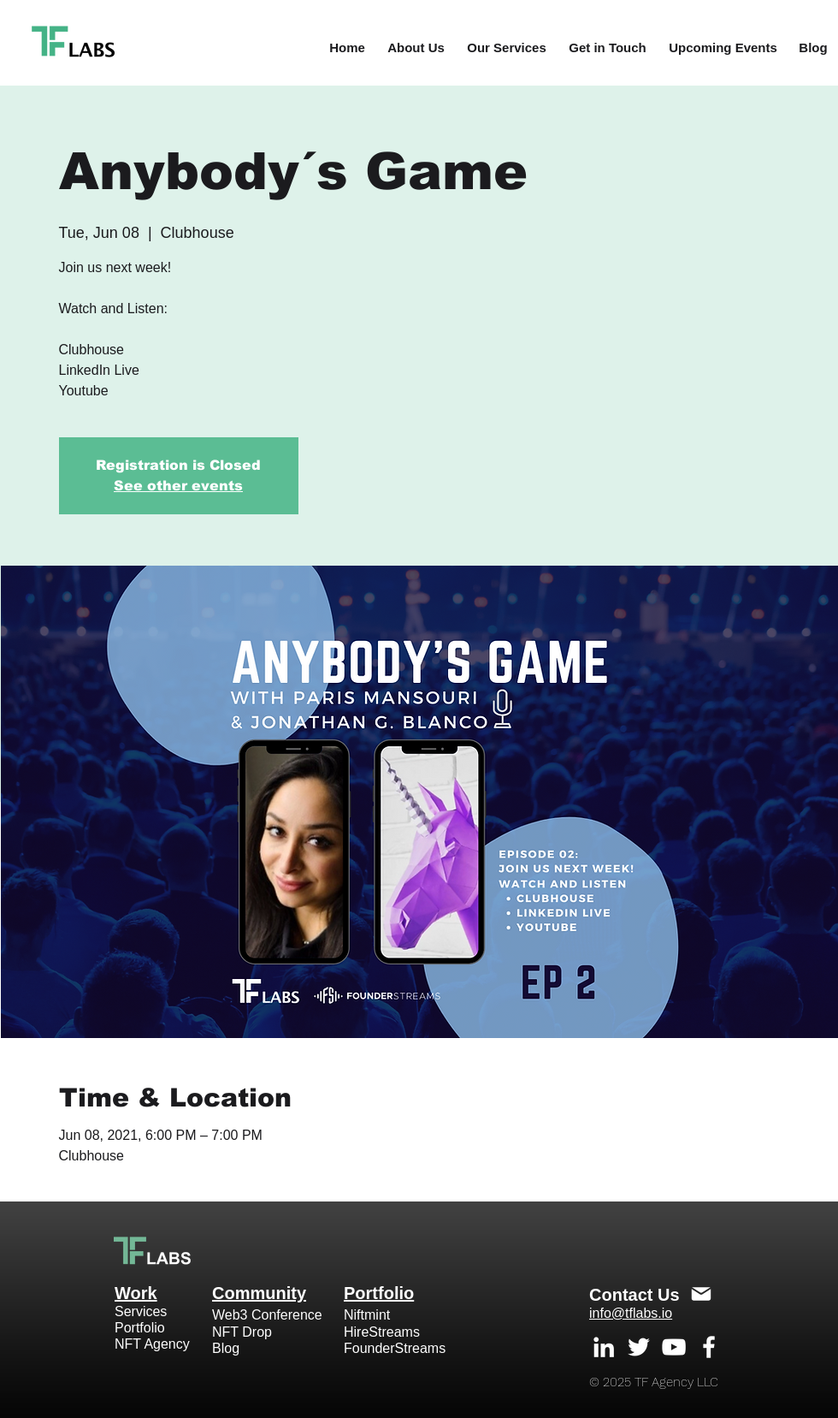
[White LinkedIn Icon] (603, 1347)
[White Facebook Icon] (708, 1347)
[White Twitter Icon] (638, 1347)
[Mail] (701, 1294)
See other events (178, 485)
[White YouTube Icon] (673, 1347)
